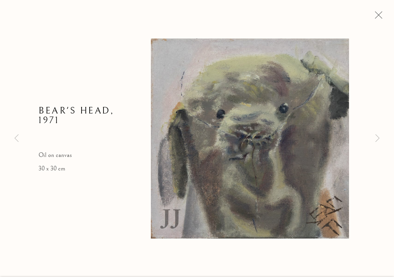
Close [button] (376, 17)
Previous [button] (16, 138)
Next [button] (377, 138)
